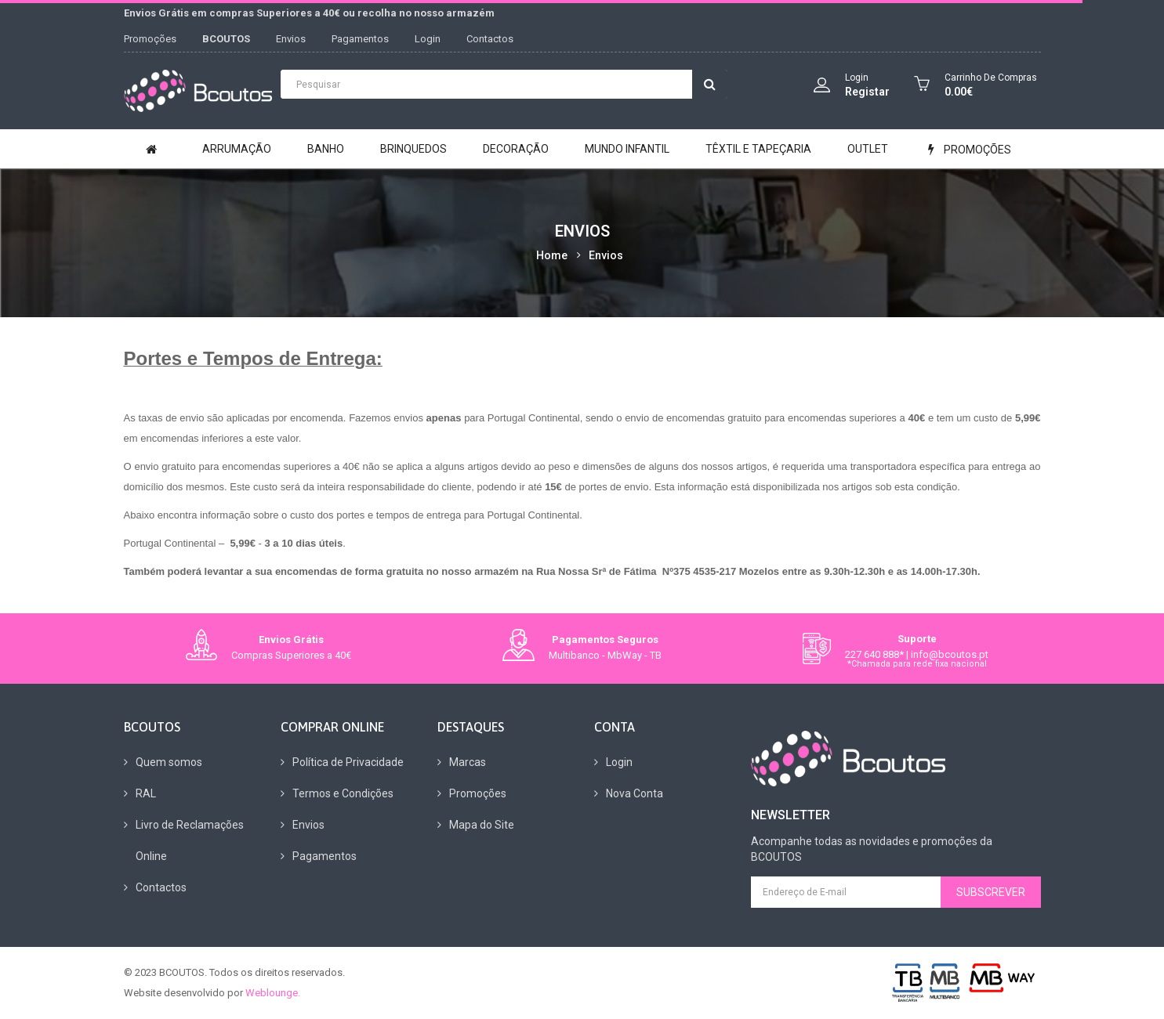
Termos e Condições (342, 793)
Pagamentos (360, 39)
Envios (291, 39)
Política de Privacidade (348, 762)
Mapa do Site (481, 824)
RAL (146, 793)
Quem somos (169, 762)
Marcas (467, 762)
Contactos (489, 39)
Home (551, 255)
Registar (867, 91)
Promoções (150, 39)
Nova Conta (634, 793)
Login (428, 39)
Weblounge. (272, 993)
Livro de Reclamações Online (190, 840)
